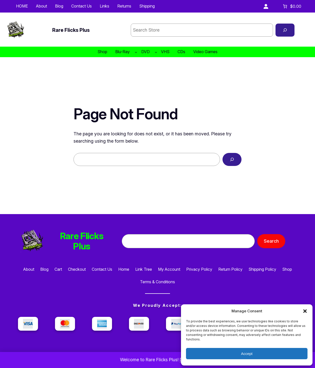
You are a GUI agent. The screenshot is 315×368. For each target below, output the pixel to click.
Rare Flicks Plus (71, 30)
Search (271, 241)
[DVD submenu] (156, 52)
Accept (246, 353)
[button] (305, 311)
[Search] (285, 30)
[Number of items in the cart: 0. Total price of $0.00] (291, 6)
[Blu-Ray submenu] (136, 52)
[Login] (266, 6)
